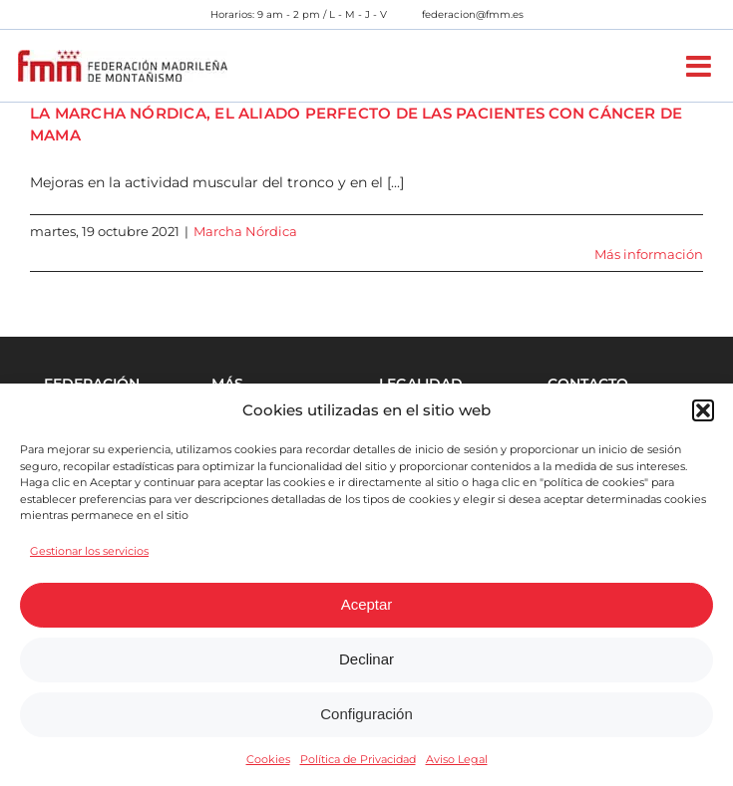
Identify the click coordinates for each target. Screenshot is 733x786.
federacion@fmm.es (473, 14)
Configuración (366, 713)
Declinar (366, 659)
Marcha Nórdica (245, 231)
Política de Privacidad (358, 759)
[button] (703, 410)
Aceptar (367, 604)
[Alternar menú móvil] (700, 66)
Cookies (268, 759)
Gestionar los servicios (89, 551)
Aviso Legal (457, 759)
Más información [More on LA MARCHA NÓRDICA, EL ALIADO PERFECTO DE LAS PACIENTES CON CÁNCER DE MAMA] (648, 254)
